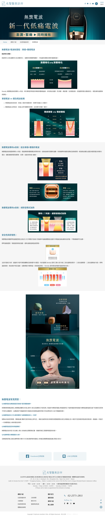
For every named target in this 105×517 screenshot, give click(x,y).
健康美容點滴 (35, 504)
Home (5, 42)
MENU (102, 3)
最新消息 (51, 497)
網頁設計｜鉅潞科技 (72, 514)
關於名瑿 (51, 494)
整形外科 (33, 501)
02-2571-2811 (75, 495)
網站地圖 (63, 514)
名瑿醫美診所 (12, 3)
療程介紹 (13, 42)
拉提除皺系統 (24, 42)
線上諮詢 (51, 504)
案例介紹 (51, 501)
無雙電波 (35, 42)
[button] (96, 3)
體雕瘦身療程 (22, 507)
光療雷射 (20, 501)
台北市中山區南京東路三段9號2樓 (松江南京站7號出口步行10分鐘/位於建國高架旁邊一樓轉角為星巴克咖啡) (52, 477)
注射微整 (33, 497)
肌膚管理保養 (22, 504)
